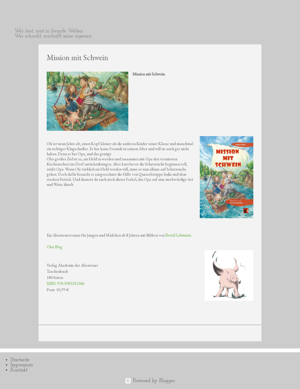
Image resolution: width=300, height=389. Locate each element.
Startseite (19, 359)
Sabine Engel (35, 8)
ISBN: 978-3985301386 (65, 283)
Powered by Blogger (150, 380)
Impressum (21, 365)
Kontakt (18, 370)
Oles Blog (54, 247)
